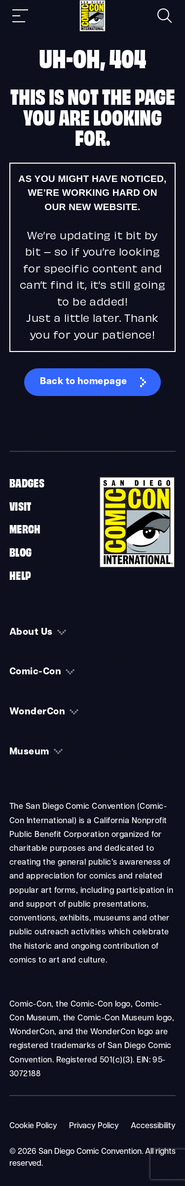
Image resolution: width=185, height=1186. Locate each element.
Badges (26, 482)
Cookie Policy (33, 1126)
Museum (29, 752)
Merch (25, 528)
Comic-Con (35, 672)
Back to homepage (83, 382)
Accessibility (153, 1126)
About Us (31, 632)
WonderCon (37, 712)
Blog (20, 551)
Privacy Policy (94, 1126)
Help (20, 574)
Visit (20, 505)
